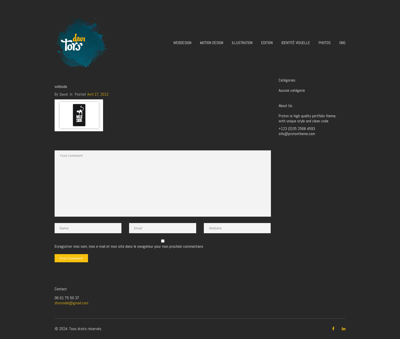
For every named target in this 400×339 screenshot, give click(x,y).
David (64, 94)
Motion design (211, 42)
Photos (325, 42)
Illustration (242, 42)
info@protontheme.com (297, 133)
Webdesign (182, 42)
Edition (267, 42)
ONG (342, 42)
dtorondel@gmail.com (71, 303)
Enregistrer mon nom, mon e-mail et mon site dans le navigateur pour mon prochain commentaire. (129, 246)
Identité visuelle (295, 42)
